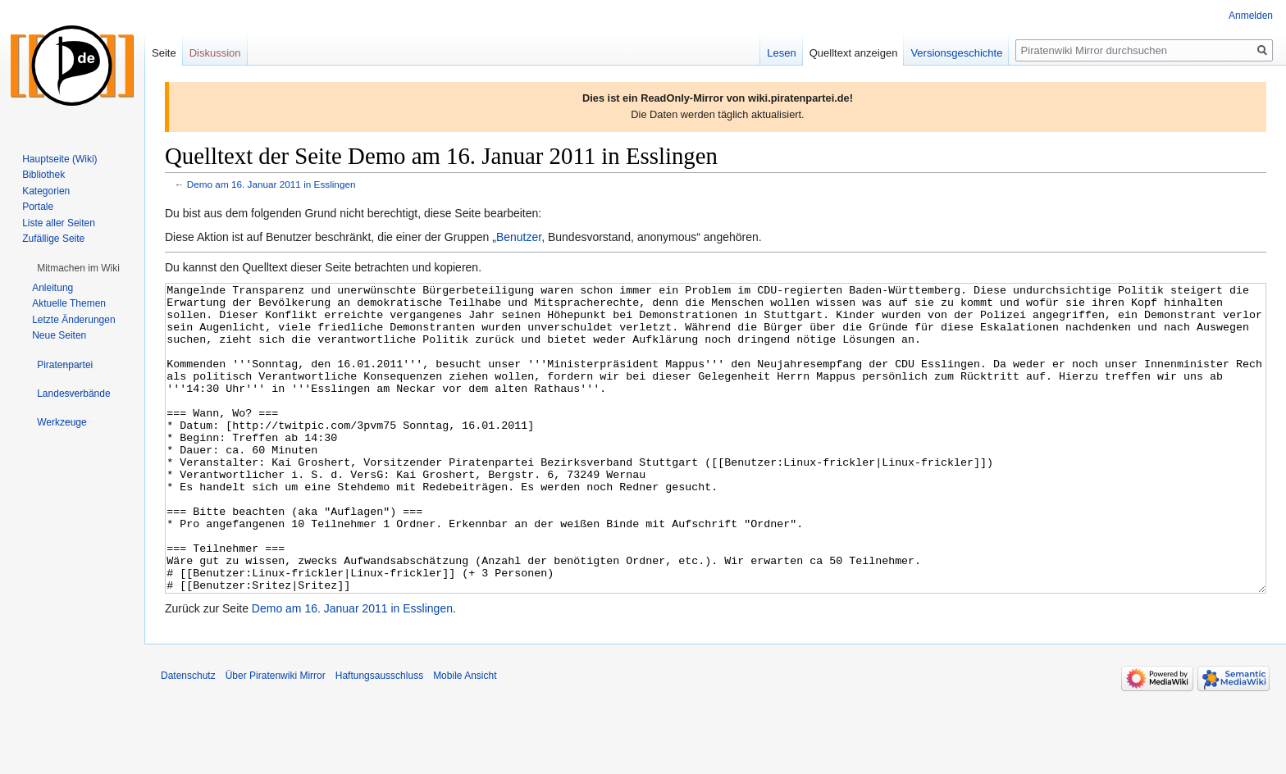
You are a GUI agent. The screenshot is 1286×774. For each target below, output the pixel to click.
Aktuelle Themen (69, 303)
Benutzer (518, 237)
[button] (78, 268)
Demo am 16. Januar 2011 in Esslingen (271, 184)
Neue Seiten (59, 335)
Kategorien (46, 191)
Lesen (781, 53)
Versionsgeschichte (956, 53)
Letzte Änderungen (73, 320)
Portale (37, 206)
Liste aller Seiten (58, 223)
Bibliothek (43, 174)
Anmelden (1251, 15)
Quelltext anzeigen (853, 53)
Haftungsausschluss (379, 737)
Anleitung (52, 288)
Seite (164, 53)
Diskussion (215, 53)
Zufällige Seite (53, 238)
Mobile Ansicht (464, 737)
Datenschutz (188, 737)
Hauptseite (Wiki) (59, 159)
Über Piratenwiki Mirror (276, 737)
